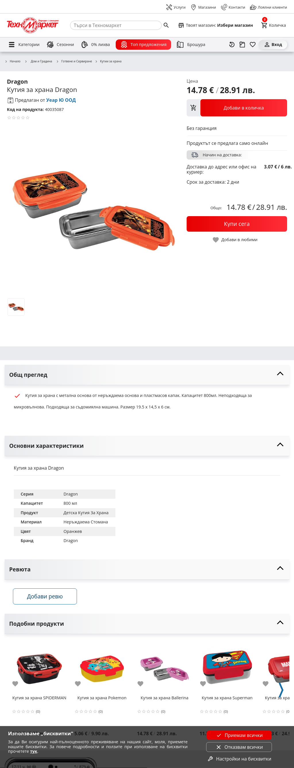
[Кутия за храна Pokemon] (102, 667)
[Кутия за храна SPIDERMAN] (39, 667)
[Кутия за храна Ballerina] (164, 667)
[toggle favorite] (235, 239)
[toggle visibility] (147, 375)
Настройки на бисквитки (239, 758)
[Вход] (272, 44)
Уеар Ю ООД (61, 100)
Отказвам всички (239, 747)
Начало (12, 61)
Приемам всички (239, 735)
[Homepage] (33, 25)
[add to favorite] (19, 684)
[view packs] (237, 107)
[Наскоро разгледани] (232, 44)
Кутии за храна (108, 61)
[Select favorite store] (215, 25)
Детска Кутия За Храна (86, 512)
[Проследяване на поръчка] (242, 44)
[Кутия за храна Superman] (227, 667)
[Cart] (273, 25)
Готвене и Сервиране (74, 61)
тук (33, 751)
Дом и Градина (38, 61)
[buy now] (237, 224)
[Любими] (252, 44)
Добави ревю (45, 597)
